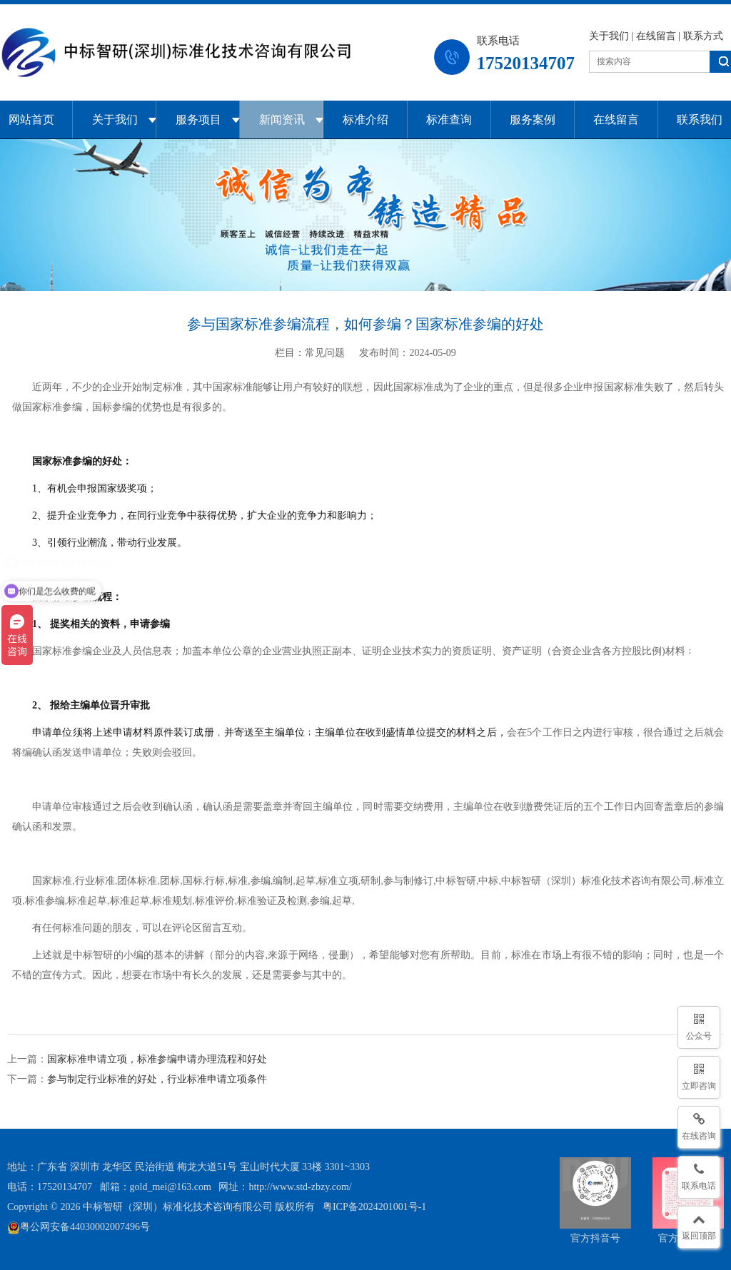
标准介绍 (365, 119)
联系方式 (703, 36)
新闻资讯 (282, 119)
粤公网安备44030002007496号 (78, 1226)
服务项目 (198, 119)
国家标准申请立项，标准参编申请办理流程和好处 (157, 1059)
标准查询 (449, 119)
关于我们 (609, 36)
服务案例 (532, 119)
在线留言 (656, 36)
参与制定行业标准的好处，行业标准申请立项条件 (157, 1079)
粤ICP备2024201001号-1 (374, 1207)
